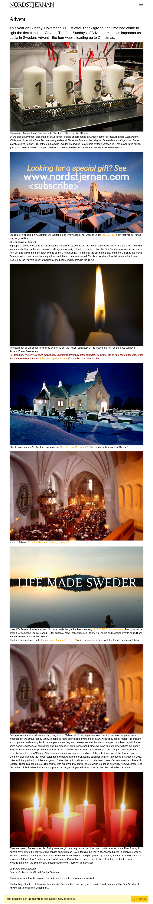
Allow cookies (139, 899)
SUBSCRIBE (108, 235)
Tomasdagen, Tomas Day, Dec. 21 (59, 640)
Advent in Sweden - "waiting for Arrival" (48, 542)
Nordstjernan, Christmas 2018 (76, 447)
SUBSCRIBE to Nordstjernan (108, 629)
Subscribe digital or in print (53, 358)
